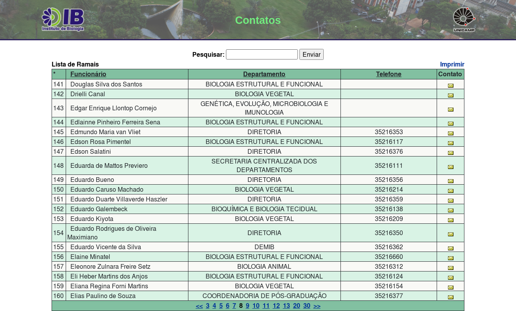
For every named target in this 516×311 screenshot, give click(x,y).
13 (286, 305)
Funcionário (88, 74)
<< (199, 305)
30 (306, 305)
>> (317, 305)
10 (256, 305)
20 (296, 305)
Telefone (388, 74)
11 (266, 305)
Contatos (258, 20)
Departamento (264, 74)
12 (276, 305)
